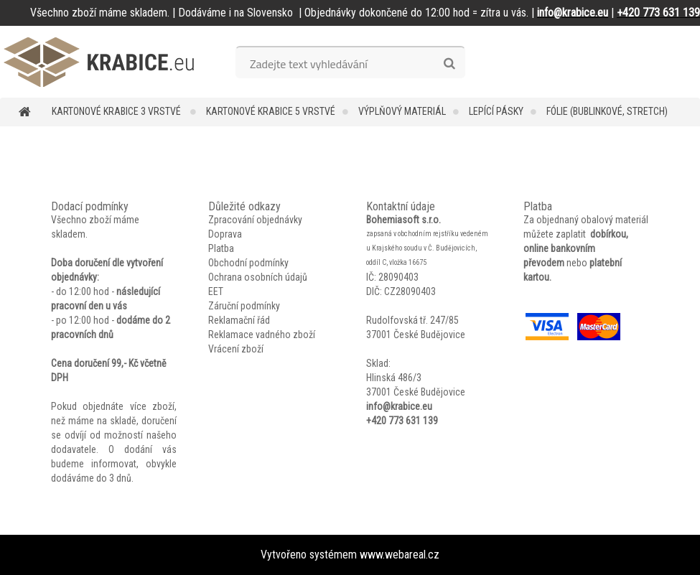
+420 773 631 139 (402, 420)
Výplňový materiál (402, 111)
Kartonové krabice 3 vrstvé (117, 111)
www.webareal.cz (399, 554)
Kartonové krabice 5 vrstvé (270, 111)
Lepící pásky (496, 111)
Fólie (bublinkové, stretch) (607, 111)
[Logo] (98, 62)
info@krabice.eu (399, 406)
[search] (449, 64)
